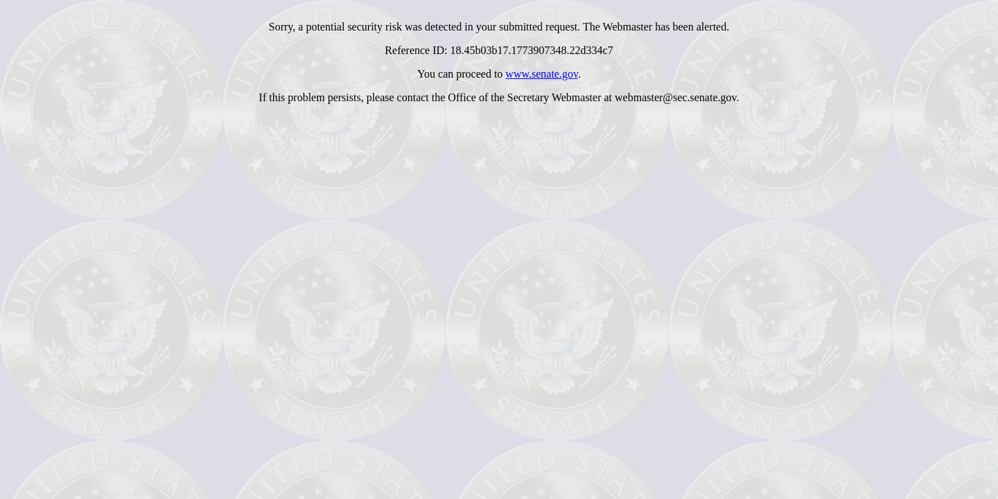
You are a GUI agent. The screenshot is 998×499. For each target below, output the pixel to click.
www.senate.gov (541, 74)
